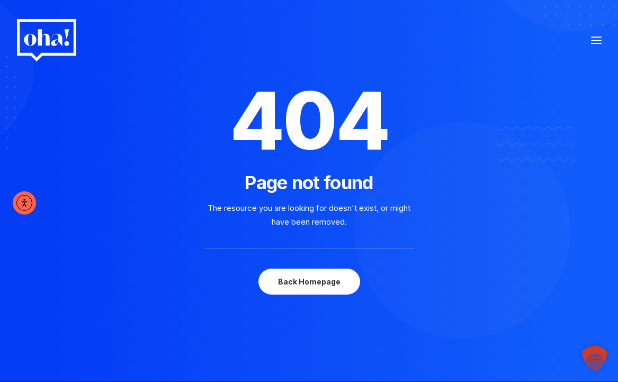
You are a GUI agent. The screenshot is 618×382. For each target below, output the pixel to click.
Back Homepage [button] (309, 281)
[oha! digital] (46, 40)
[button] (594, 358)
